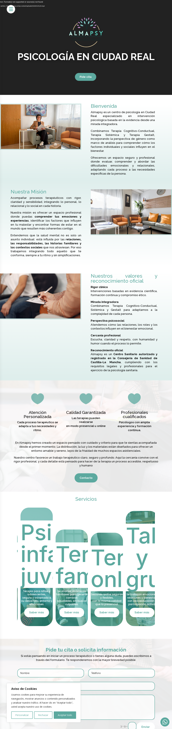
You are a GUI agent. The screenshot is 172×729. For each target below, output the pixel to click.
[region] (44, 702)
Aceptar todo (65, 715)
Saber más (46, 612)
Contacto (86, 477)
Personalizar (22, 715)
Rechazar (43, 715)
